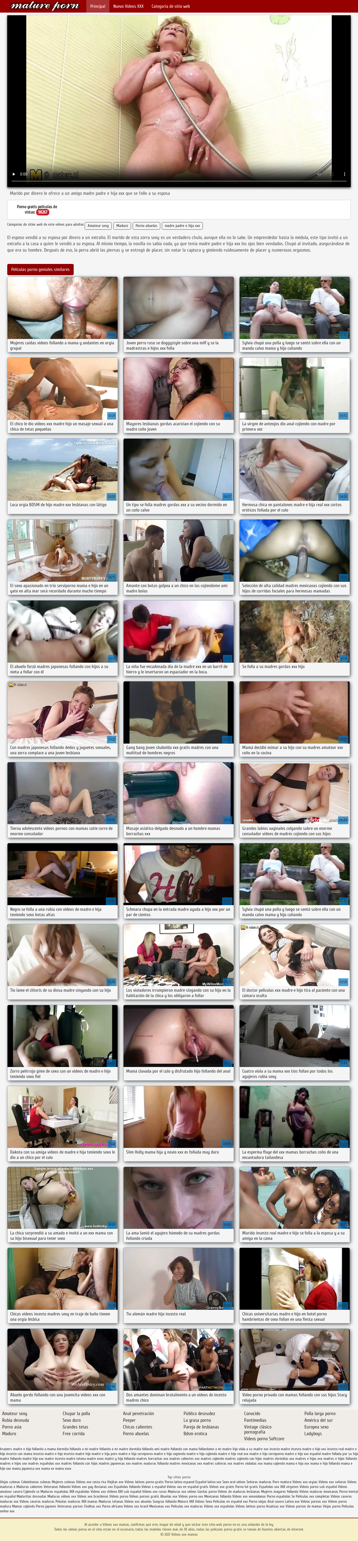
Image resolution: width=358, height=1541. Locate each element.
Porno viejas (257, 1501)
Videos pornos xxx (314, 1501)
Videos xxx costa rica (91, 1482)
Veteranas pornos (70, 1506)
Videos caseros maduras (37, 1501)
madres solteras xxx (217, 1463)
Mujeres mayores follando (280, 1491)
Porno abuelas (146, 225)
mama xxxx (63, 1468)
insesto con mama (19, 1454)
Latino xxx (293, 1501)
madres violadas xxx (248, 1463)
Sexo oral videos (234, 1482)
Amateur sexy (98, 225)
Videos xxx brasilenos (93, 1496)
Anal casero (275, 1501)
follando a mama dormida (50, 1449)
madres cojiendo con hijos (243, 1458)
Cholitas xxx (92, 1506)
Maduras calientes (29, 1486)
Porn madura (282, 1482)
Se (293, 1496)
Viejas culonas (10, 1482)
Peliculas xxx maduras (187, 1506)
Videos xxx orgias (305, 1482)
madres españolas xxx (44, 1463)
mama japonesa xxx (26, 1468)
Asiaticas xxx (275, 1506)
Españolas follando (127, 1486)
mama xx (47, 1468)
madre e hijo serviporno (266, 1454)
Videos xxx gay (82, 1486)
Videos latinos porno (250, 1506)
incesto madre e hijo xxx (308, 1449)
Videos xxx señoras (333, 1482)
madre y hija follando (120, 1458)
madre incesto (55, 1458)
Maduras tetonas (111, 1501)
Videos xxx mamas (45, 6)
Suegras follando (165, 1501)
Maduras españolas (54, 1491)
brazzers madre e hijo (15, 1449)
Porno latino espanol (179, 1482)
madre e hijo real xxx (233, 1454)
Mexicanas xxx (159, 1506)
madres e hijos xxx (13, 1463)
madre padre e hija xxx (182, 225)
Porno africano (112, 1506)
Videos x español (153, 1486)
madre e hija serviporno (135, 1454)
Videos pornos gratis (144, 1496)
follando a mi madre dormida (120, 1449)
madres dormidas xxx (278, 1458)
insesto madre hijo (77, 1454)
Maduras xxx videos (182, 1491)
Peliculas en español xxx (231, 1501)
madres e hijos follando (340, 1458)
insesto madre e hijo (48, 1454)
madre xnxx (95, 1458)
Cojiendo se (31, 1491)
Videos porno (118, 1496)
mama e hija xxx (297, 1463)
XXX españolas (79, 1491)
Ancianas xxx (103, 1486)
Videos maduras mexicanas (319, 1491)
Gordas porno (207, 1491)
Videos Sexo (203, 1501)
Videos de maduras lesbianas (239, 1491)
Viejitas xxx (115, 1482)
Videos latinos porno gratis (144, 1482)
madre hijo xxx (33, 1458)
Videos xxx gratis (221, 1486)
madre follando (10, 1458)
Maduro (122, 225)
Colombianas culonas (36, 1482)
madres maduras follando (150, 1463)
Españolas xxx (269, 1486)
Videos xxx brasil (136, 1506)
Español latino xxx (208, 1482)
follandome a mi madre (215, 1449)
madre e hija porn (104, 1454)
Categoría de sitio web (171, 6)
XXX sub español (129, 1491)
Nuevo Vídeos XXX (128, 6)
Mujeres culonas (63, 1482)
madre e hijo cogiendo (169, 1454)
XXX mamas (89, 1501)
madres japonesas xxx (115, 1463)
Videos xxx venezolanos (249, 1496)
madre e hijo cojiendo (202, 1454)
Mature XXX (186, 1501)
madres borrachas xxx (152, 1458)
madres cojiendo (212, 1458)
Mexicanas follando (217, 1496)
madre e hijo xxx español (303, 1454)
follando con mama (184, 1449)
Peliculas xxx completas (313, 1496)
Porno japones (46, 1506)
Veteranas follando (57, 1486)
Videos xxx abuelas (138, 1501)
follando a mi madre (84, 1449)
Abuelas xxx (168, 1496)
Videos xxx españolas (219, 1506)
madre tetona (76, 1458)
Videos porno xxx (190, 1496)
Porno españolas (279, 1496)
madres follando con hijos (79, 1463)
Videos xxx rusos (154, 1491)
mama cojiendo (274, 1463)
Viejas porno (332, 1506)
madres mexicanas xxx (186, 1463)
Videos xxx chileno (104, 1491)
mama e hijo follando (325, 1463)
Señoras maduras (259, 1482)
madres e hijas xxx (308, 1458)
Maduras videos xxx (61, 1496)
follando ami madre (156, 1449)
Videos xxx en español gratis (187, 1486)
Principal (97, 6)
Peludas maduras (67, 1501)
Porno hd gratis (246, 1486)
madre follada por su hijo (340, 1454)
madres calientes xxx (184, 1458)
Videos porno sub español (319, 1486)
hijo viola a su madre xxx (250, 1449)
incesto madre (280, 1449)
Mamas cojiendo (23, 1506)
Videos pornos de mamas (304, 1506)
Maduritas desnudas (31, 1496)
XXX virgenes (289, 1486)
